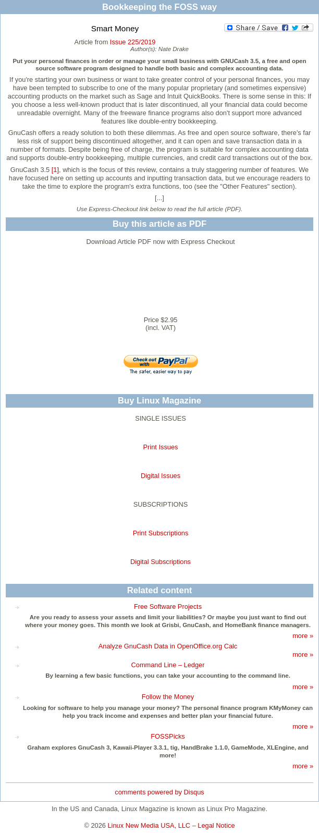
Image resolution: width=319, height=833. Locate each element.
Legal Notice (216, 825)
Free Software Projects (168, 606)
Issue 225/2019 (133, 42)
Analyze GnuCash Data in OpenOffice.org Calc (168, 646)
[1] (55, 170)
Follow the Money (168, 697)
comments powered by (159, 792)
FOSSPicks (168, 736)
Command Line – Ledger (168, 665)
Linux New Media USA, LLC (149, 825)
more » (302, 636)
